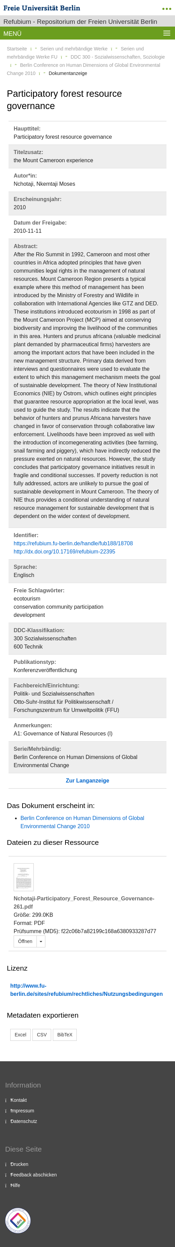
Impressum (22, 1110)
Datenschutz (24, 1121)
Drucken (19, 1164)
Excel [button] (20, 1034)
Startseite (17, 48)
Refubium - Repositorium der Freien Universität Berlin (80, 21)
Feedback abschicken (34, 1174)
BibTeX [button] (64, 1034)
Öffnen (25, 941)
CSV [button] (42, 1034)
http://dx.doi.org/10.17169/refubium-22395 (64, 551)
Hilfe (15, 1185)
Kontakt (19, 1100)
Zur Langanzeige (87, 781)
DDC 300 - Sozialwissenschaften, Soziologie (118, 57)
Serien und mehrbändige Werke (73, 48)
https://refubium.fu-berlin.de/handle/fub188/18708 (73, 543)
